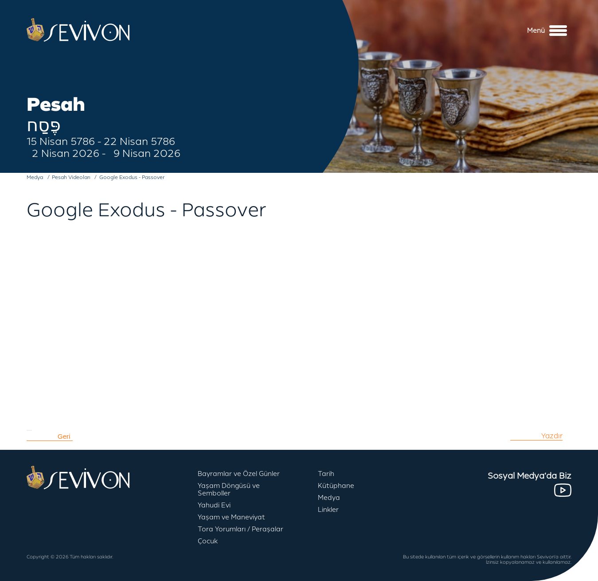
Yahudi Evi (214, 505)
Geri (64, 436)
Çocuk (208, 541)
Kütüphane (336, 486)
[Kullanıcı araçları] (29, 430)
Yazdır (552, 436)
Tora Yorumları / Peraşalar (240, 529)
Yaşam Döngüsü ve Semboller (229, 489)
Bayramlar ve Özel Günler (239, 474)
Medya (329, 498)
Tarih (326, 474)
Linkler (328, 510)
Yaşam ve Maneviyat (231, 517)
